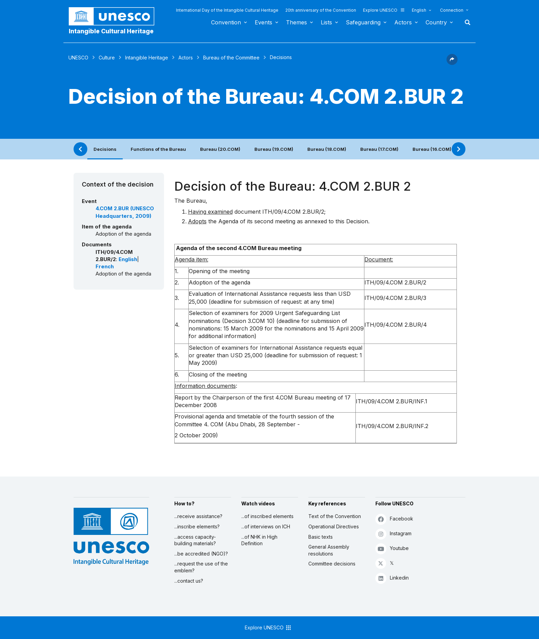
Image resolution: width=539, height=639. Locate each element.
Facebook (394, 519)
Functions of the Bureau (158, 149)
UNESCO (78, 57)
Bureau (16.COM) (431, 149)
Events (263, 22)
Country (436, 22)
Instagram (393, 533)
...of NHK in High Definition (259, 540)
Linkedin (392, 578)
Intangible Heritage (146, 57)
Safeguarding (363, 22)
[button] (452, 62)
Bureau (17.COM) (379, 149)
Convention (226, 22)
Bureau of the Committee (231, 57)
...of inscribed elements (267, 516)
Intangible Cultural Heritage (111, 31)
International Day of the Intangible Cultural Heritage (227, 10)
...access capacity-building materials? (195, 540)
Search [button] (465, 22)
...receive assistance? (198, 516)
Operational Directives (333, 526)
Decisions (105, 149)
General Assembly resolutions (328, 550)
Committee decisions (331, 564)
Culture (107, 57)
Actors (403, 22)
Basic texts (320, 537)
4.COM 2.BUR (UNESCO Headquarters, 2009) (125, 212)
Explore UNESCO (384, 10)
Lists (326, 22)
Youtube (392, 548)
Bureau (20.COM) (220, 149)
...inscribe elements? (197, 526)
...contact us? (188, 581)
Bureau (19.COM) (273, 149)
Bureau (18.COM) (326, 149)
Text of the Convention (334, 516)
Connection (451, 10)
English (419, 10)
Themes (296, 22)
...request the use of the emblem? (201, 567)
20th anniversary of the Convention (320, 10)
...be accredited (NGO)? (201, 554)
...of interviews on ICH (265, 526)
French (105, 267)
